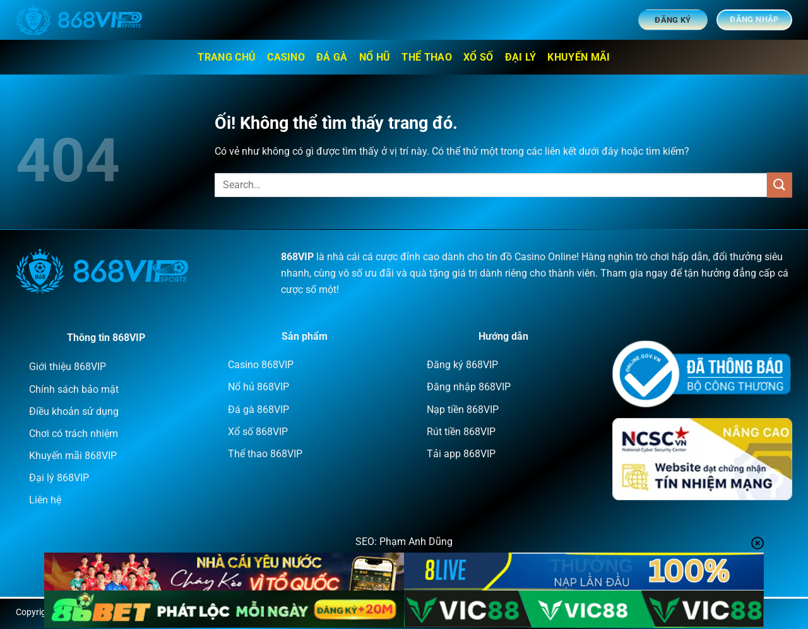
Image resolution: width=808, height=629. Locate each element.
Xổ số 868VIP (258, 432)
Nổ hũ (375, 57)
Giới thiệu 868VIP (67, 367)
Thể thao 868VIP (265, 454)
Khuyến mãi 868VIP (73, 456)
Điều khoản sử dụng (74, 411)
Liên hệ (45, 500)
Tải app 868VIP (461, 454)
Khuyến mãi (578, 57)
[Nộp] (779, 184)
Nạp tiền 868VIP (463, 410)
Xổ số (478, 57)
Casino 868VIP (261, 365)
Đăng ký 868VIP (462, 365)
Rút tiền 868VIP (461, 432)
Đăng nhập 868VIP (469, 387)
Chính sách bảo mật (74, 389)
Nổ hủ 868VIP (258, 387)
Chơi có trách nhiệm (73, 434)
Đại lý (521, 57)
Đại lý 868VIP (59, 478)
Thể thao (426, 57)
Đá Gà (332, 57)
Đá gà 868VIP (258, 410)
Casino (286, 57)
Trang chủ (227, 57)
